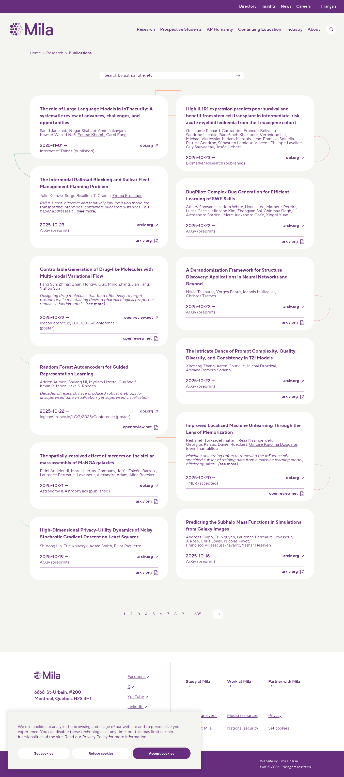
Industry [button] (294, 29)
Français (328, 6)
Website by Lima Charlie (279, 761)
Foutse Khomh (90, 134)
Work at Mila (239, 683)
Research (54, 53)
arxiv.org (145, 225)
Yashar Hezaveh (256, 545)
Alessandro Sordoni (204, 215)
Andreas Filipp (199, 537)
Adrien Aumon (53, 382)
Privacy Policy (94, 736)
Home (35, 53)
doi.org (146, 145)
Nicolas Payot (236, 541)
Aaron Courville (230, 366)
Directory (247, 6)
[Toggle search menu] (331, 29)
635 (197, 614)
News (286, 6)
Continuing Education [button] (259, 29)
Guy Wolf (127, 382)
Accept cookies (161, 753)
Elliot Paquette (127, 546)
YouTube (136, 697)
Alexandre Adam (112, 474)
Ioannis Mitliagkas (259, 291)
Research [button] (146, 29)
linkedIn (136, 706)
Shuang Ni (77, 382)
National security (242, 728)
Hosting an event (201, 715)
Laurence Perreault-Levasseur (67, 474)
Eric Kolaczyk (76, 546)
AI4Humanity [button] (220, 29)
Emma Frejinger (127, 195)
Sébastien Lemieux (235, 142)
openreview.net (138, 317)
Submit (238, 75)
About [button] (314, 29)
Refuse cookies (101, 753)
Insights (268, 6)
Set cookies (43, 753)
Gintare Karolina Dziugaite (273, 444)
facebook (137, 676)
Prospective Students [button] (181, 29)
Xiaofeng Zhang (200, 366)
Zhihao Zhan (70, 284)
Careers (303, 6)
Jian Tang (140, 284)
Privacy (275, 715)
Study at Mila (198, 683)
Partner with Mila (284, 683)
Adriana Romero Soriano (208, 370)
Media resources (242, 715)
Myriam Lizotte (103, 382)
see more (86, 211)
